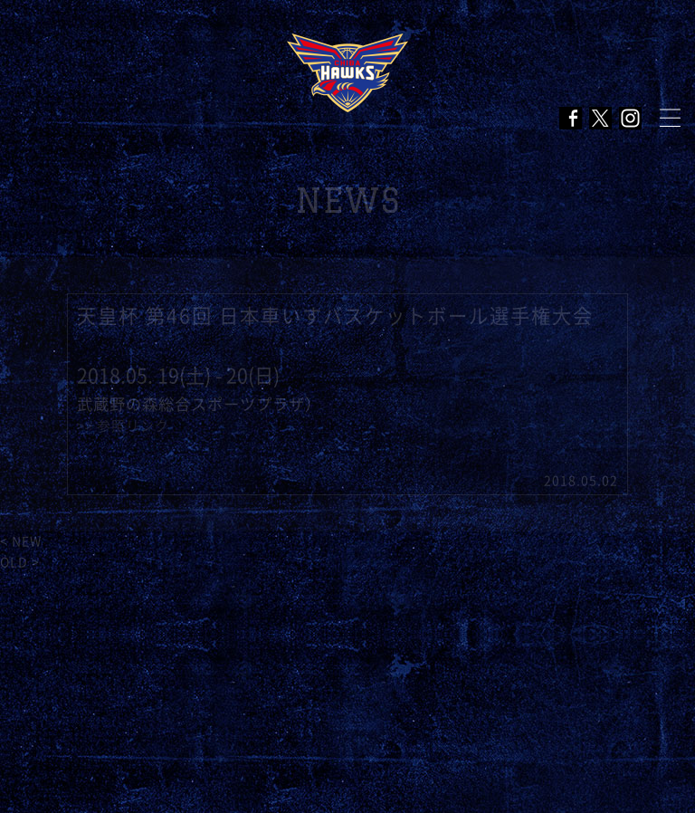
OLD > (20, 562)
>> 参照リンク (123, 426)
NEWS (348, 200)
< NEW (21, 541)
